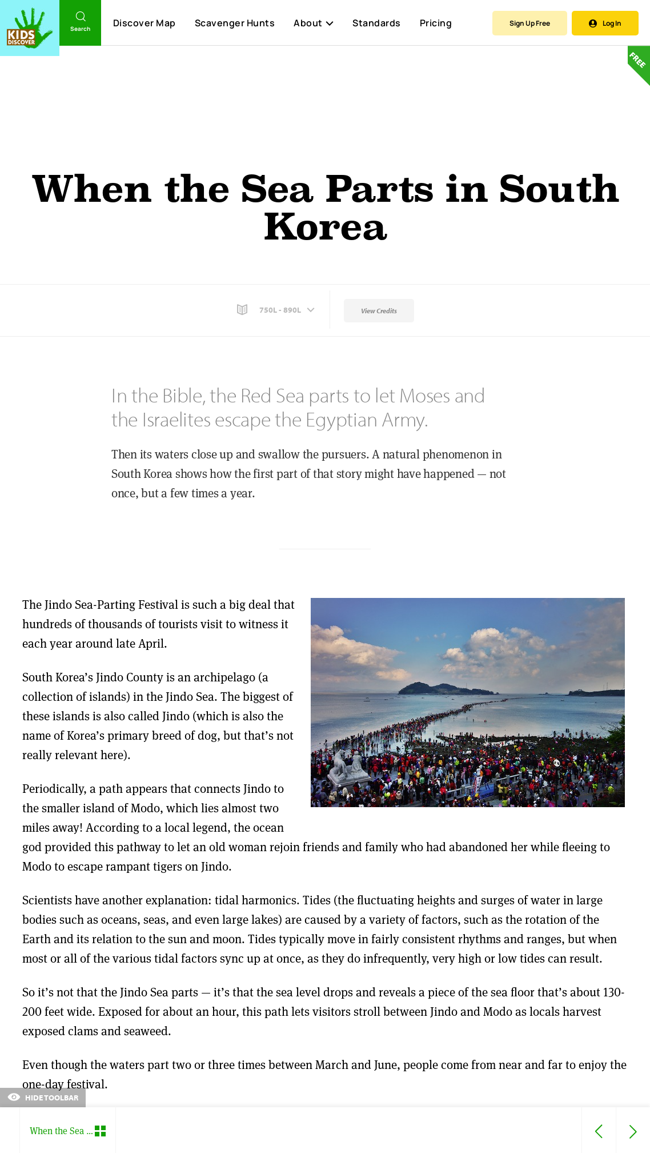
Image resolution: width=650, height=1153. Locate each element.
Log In (605, 23)
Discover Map (144, 23)
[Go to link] (29, 28)
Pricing (436, 23)
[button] (277, 310)
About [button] (314, 23)
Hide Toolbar (42, 1097)
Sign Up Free (529, 23)
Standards (376, 23)
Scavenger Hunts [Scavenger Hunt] (234, 23)
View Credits (379, 310)
